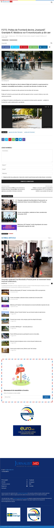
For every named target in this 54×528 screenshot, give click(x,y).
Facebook (31, 480)
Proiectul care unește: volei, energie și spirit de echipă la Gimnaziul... (26, 319)
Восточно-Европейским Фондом (20, 498)
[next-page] (5, 356)
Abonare (46, 397)
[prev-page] (2, 356)
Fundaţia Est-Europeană (22, 493)
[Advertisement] (27, 15)
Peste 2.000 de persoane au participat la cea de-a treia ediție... (25, 334)
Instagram (31, 482)
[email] (23, 397)
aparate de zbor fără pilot (15, 132)
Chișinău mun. (12, 36)
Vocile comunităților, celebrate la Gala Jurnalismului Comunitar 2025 (26, 297)
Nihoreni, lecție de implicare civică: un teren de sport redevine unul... (26, 341)
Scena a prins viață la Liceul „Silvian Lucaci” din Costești (23, 348)
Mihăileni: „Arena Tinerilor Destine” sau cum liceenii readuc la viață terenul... (28, 312)
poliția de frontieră (29, 132)
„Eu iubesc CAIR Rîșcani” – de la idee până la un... (21, 326)
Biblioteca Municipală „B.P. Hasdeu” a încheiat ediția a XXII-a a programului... (28, 290)
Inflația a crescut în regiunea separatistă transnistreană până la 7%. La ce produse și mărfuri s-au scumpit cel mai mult (41, 189)
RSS (30, 484)
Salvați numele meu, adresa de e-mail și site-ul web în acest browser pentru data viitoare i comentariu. (27, 177)
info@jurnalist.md (9, 469)
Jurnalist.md (4, 283)
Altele (3, 209)
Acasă (3, 36)
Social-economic (13, 40)
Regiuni (6, 36)
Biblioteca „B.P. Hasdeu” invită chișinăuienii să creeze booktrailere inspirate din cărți (29, 305)
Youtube (31, 486)
